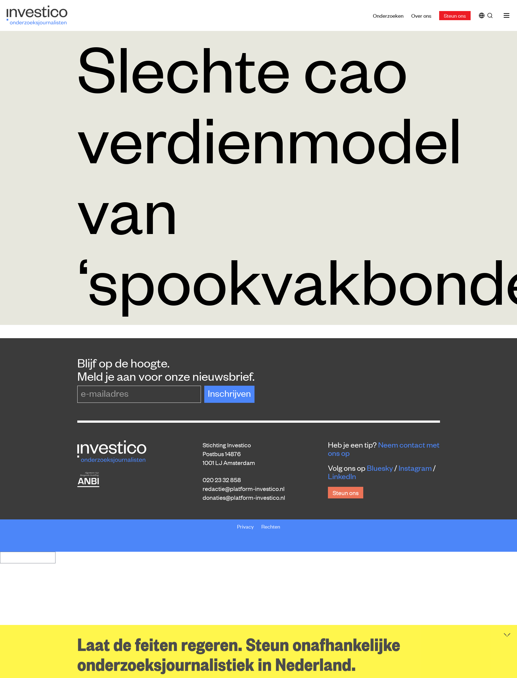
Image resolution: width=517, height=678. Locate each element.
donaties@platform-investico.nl (244, 497)
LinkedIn (342, 476)
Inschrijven (229, 393)
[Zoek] (491, 15)
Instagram (415, 467)
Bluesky (380, 467)
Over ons (421, 15)
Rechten (270, 526)
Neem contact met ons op (383, 449)
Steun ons (455, 15)
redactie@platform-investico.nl (244, 488)
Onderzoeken (388, 15)
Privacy (246, 526)
